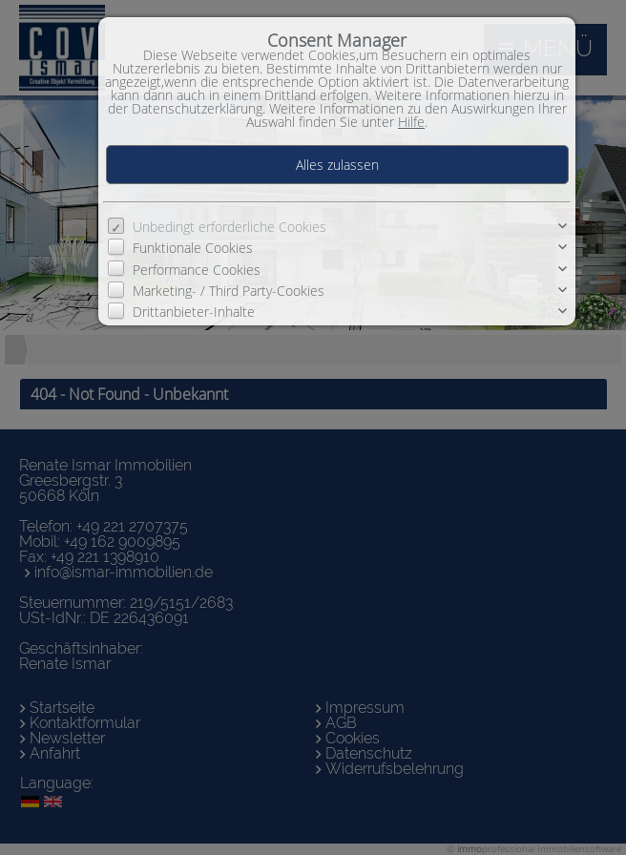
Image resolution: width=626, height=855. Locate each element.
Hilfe (411, 122)
